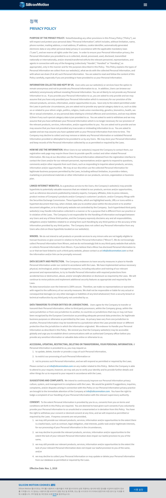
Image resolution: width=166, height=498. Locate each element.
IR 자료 (31, 484)
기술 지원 (56, 484)
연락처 (67, 484)
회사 (22, 484)
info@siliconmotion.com (114, 250)
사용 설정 (138, 494)
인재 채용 (43, 484)
